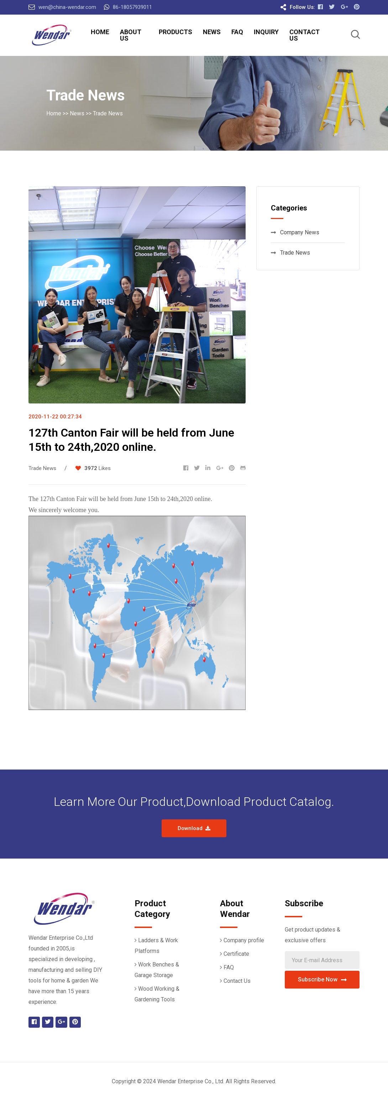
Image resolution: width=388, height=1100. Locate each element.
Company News (295, 232)
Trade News (108, 113)
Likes (105, 468)
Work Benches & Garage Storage (157, 970)
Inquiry (266, 32)
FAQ (237, 32)
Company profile (244, 940)
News (212, 32)
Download (194, 828)
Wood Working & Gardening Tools (157, 994)
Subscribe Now (322, 979)
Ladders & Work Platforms (156, 945)
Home (100, 32)
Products (175, 32)
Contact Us (304, 35)
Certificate (236, 953)
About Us (130, 35)
